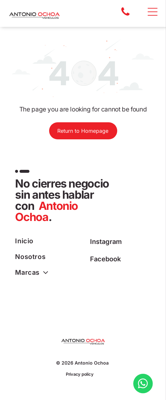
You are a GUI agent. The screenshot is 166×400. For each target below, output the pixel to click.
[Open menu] (152, 12)
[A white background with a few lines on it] (125, 15)
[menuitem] (49, 241)
